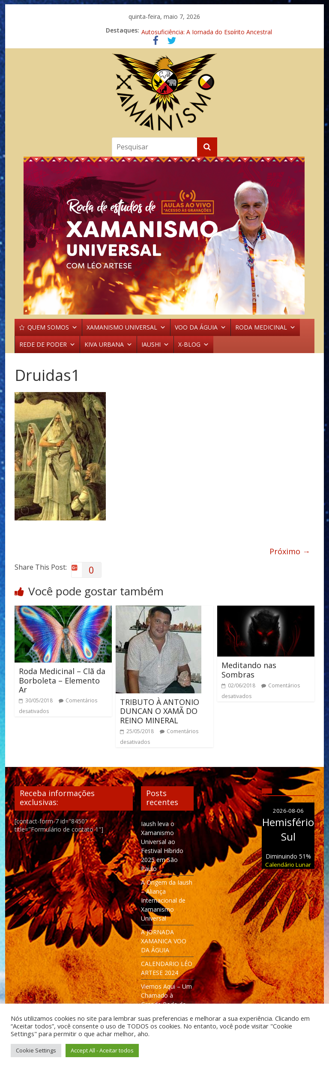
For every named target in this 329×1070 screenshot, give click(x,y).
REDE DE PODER (47, 344)
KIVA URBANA (108, 344)
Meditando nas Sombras (248, 670)
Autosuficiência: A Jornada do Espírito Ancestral (206, 30)
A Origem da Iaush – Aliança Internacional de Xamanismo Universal (166, 900)
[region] (164, 236)
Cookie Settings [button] (36, 1050)
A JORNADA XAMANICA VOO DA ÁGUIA (163, 941)
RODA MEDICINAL (265, 327)
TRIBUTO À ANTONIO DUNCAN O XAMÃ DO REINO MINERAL (159, 711)
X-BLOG (193, 344)
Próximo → (289, 551)
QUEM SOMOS (52, 327)
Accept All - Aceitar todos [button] (102, 1050)
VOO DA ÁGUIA (200, 327)
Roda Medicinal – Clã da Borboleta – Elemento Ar (62, 680)
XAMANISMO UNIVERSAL (126, 327)
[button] (164, 236)
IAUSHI (155, 344)
